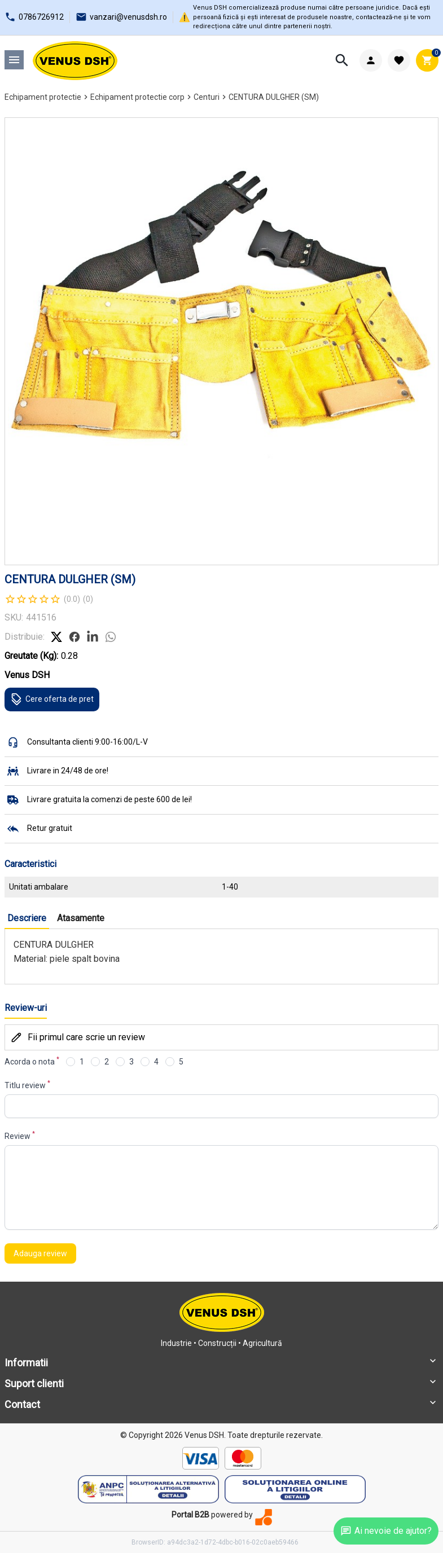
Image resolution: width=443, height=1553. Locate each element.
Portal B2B (190, 1514)
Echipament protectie (43, 97)
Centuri (207, 97)
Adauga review (40, 1253)
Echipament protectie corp (137, 97)
